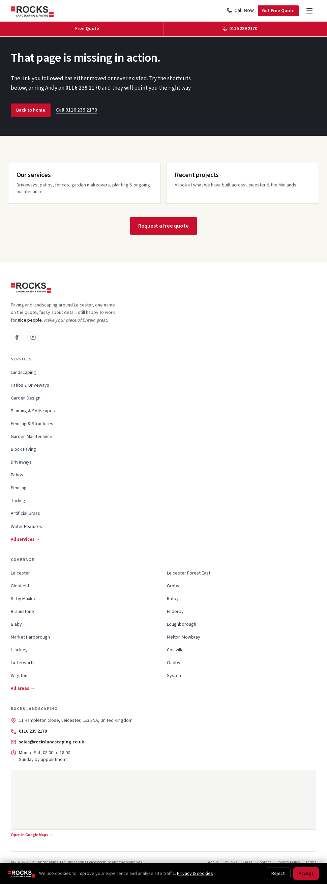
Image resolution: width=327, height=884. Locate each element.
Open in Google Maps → (32, 835)
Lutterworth (23, 662)
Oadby (173, 662)
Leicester (20, 573)
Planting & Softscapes (33, 411)
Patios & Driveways (30, 385)
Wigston (19, 675)
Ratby (173, 598)
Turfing (18, 500)
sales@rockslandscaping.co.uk (51, 742)
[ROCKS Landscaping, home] (32, 10)
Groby (173, 586)
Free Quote (87, 28)
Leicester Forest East (188, 573)
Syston (174, 675)
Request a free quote (163, 226)
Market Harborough (30, 637)
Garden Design (25, 398)
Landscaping (23, 372)
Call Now (240, 10)
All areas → (23, 688)
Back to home (30, 110)
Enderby (175, 611)
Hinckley (19, 650)
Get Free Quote (278, 10)
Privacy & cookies (195, 873)
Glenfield (20, 586)
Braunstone (22, 611)
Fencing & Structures (32, 423)
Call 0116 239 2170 (76, 110)
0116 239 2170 (83, 88)
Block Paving (23, 449)
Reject (278, 873)
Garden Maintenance (31, 436)
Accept (306, 873)
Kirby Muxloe (23, 598)
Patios (17, 475)
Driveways (21, 462)
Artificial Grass (25, 513)
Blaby (16, 624)
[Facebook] (17, 337)
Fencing (19, 487)
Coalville (175, 650)
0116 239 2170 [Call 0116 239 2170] (239, 28)
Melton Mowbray (183, 637)
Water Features (26, 526)
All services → (25, 539)
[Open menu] (309, 11)
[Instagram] (33, 337)
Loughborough (181, 624)
